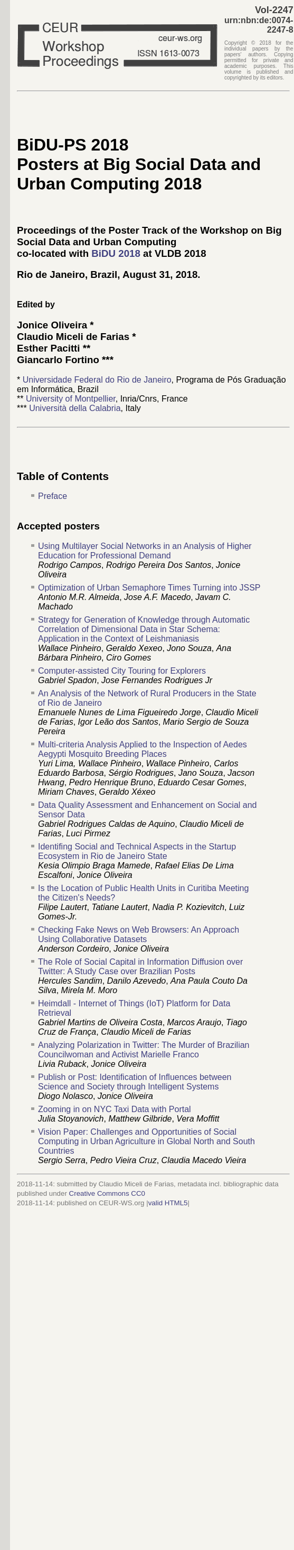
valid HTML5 (168, 1203)
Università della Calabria (74, 408)
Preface (52, 496)
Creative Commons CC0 (107, 1193)
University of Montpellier (71, 398)
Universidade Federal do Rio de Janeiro (97, 379)
